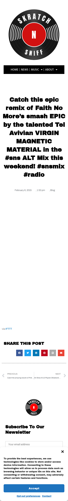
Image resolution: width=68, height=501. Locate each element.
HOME (14, 69)
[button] (62, 451)
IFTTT (8, 329)
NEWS (24, 69)
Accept (34, 488)
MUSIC (36, 70)
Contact (46, 496)
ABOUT (51, 70)
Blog (52, 190)
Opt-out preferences (28, 496)
